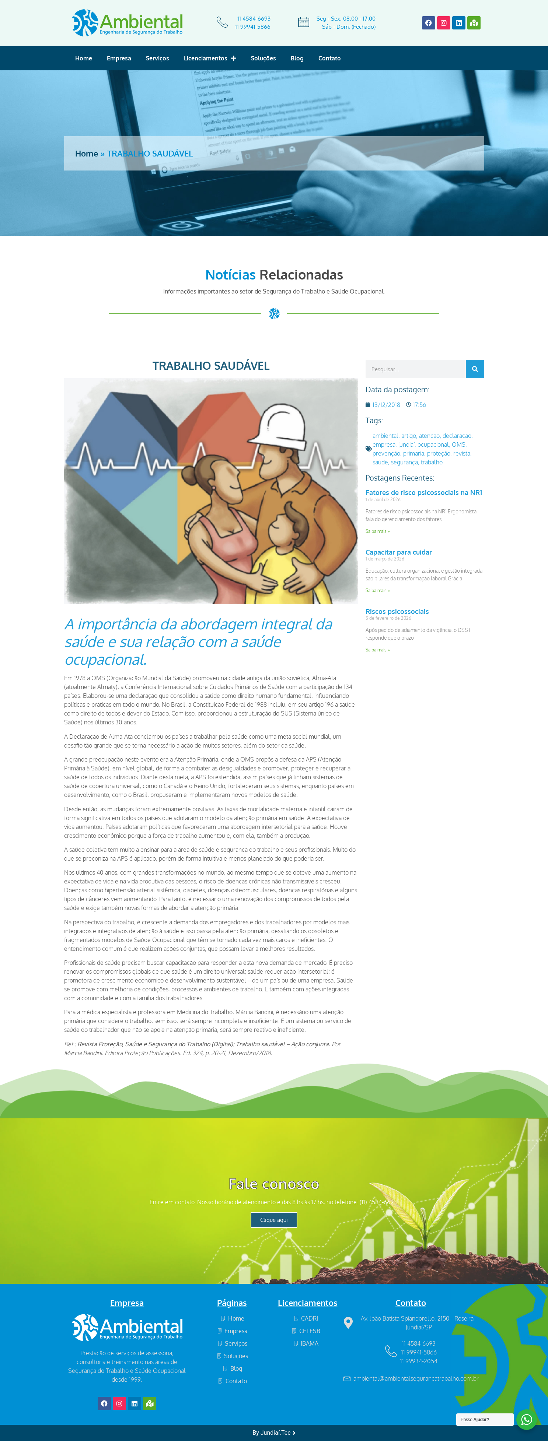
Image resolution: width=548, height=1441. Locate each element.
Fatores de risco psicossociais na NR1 (424, 492)
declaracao (457, 435)
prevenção (386, 453)
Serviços (157, 58)
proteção (438, 453)
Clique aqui (274, 1219)
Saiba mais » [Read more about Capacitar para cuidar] (378, 590)
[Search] (475, 369)
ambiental (385, 435)
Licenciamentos (210, 58)
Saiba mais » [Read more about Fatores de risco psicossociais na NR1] (378, 531)
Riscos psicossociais (397, 611)
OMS (247, 759)
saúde (380, 462)
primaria (413, 453)
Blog (297, 58)
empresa (384, 444)
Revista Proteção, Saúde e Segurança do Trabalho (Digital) (155, 1044)
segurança (404, 462)
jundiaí (406, 444)
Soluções (263, 58)
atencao (429, 435)
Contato (329, 58)
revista (461, 453)
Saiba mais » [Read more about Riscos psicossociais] (378, 650)
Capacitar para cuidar (399, 552)
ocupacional (433, 444)
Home (83, 58)
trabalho (432, 462)
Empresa (119, 58)
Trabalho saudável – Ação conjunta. (283, 1044)
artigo (408, 435)
